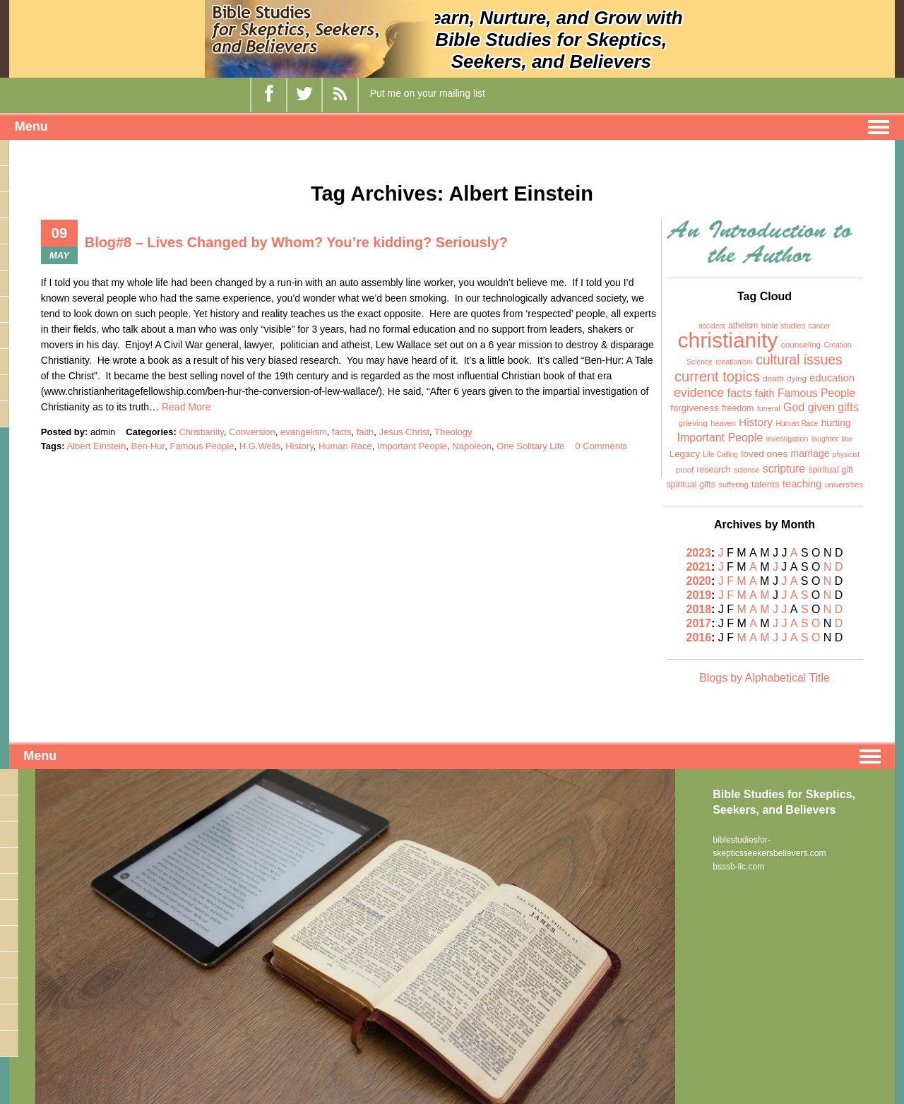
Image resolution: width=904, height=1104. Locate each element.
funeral (768, 408)
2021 (699, 567)
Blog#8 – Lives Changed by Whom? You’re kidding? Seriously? (297, 242)
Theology (453, 432)
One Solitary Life (530, 446)
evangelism (303, 432)
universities (844, 484)
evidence (699, 393)
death (773, 379)
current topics (717, 376)
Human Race (345, 446)
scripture (784, 469)
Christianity (201, 432)
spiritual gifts (690, 484)
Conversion (252, 432)
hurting (836, 422)
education (832, 378)
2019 (700, 595)
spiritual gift (830, 470)
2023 (699, 553)
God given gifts (821, 407)
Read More (186, 406)
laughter (824, 438)
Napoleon (472, 446)
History (299, 446)
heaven (722, 423)
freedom (738, 408)
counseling (801, 345)
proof (685, 469)
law (846, 439)
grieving (692, 423)
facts (341, 432)
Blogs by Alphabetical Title (765, 678)
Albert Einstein (96, 446)
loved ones (764, 454)
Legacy (685, 454)
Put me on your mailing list (427, 93)
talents (765, 484)
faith (365, 432)
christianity (728, 340)
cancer (820, 326)
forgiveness (694, 408)
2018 (699, 609)
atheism (743, 326)
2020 (700, 581)
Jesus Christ (404, 432)
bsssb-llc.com (738, 865)
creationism (733, 362)
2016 (700, 637)
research (713, 470)
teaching (802, 483)
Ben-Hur (148, 446)
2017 (700, 623)
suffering (734, 484)
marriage (810, 453)
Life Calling (720, 454)
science (747, 469)
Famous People (202, 446)
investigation (787, 438)
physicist (846, 454)
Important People (412, 446)
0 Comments (601, 446)
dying (797, 378)
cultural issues (799, 359)
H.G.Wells (259, 446)
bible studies (783, 325)
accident (711, 326)
